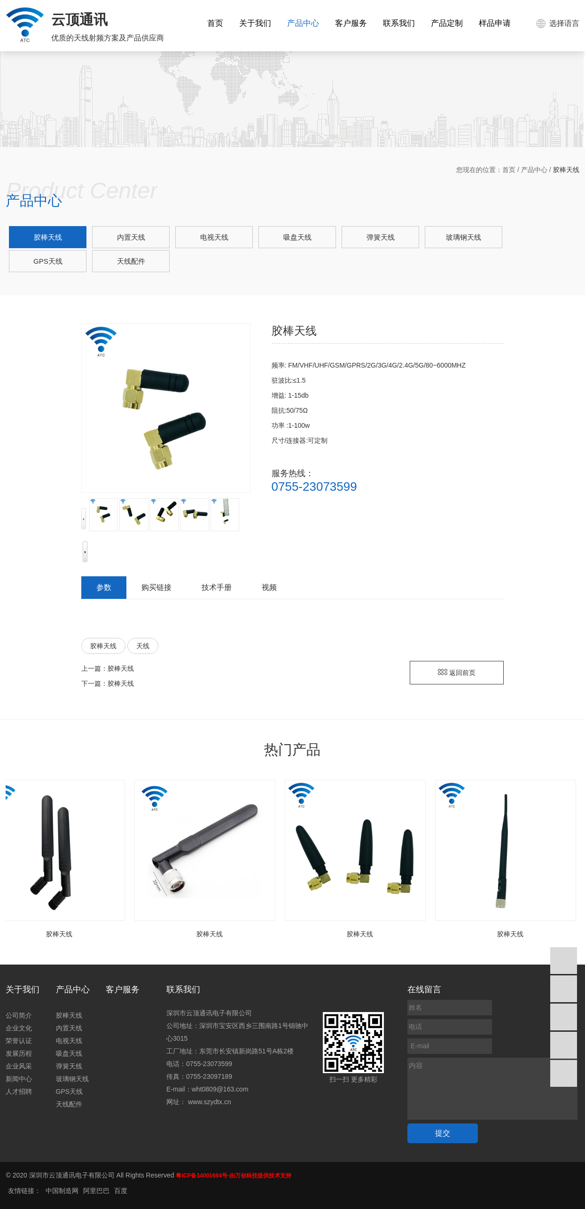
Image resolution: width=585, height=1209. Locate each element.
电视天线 (214, 237)
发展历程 (19, 1053)
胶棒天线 (48, 237)
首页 (215, 23)
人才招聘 (19, 1091)
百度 (120, 1190)
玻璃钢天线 (463, 237)
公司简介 (19, 1015)
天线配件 (131, 261)
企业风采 (19, 1066)
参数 (103, 587)
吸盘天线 (297, 237)
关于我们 (255, 23)
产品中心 (303, 23)
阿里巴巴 (96, 1190)
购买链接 (156, 587)
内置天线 (131, 237)
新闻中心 (19, 1079)
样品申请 (495, 23)
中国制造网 (62, 1190)
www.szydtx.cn (209, 1102)
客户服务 (351, 23)
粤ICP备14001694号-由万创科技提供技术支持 (233, 1175)
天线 (142, 646)
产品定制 (447, 23)
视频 (269, 587)
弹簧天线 (381, 237)
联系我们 (399, 23)
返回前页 (457, 672)
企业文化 (19, 1028)
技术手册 (217, 587)
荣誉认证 (19, 1040)
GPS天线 (47, 261)
